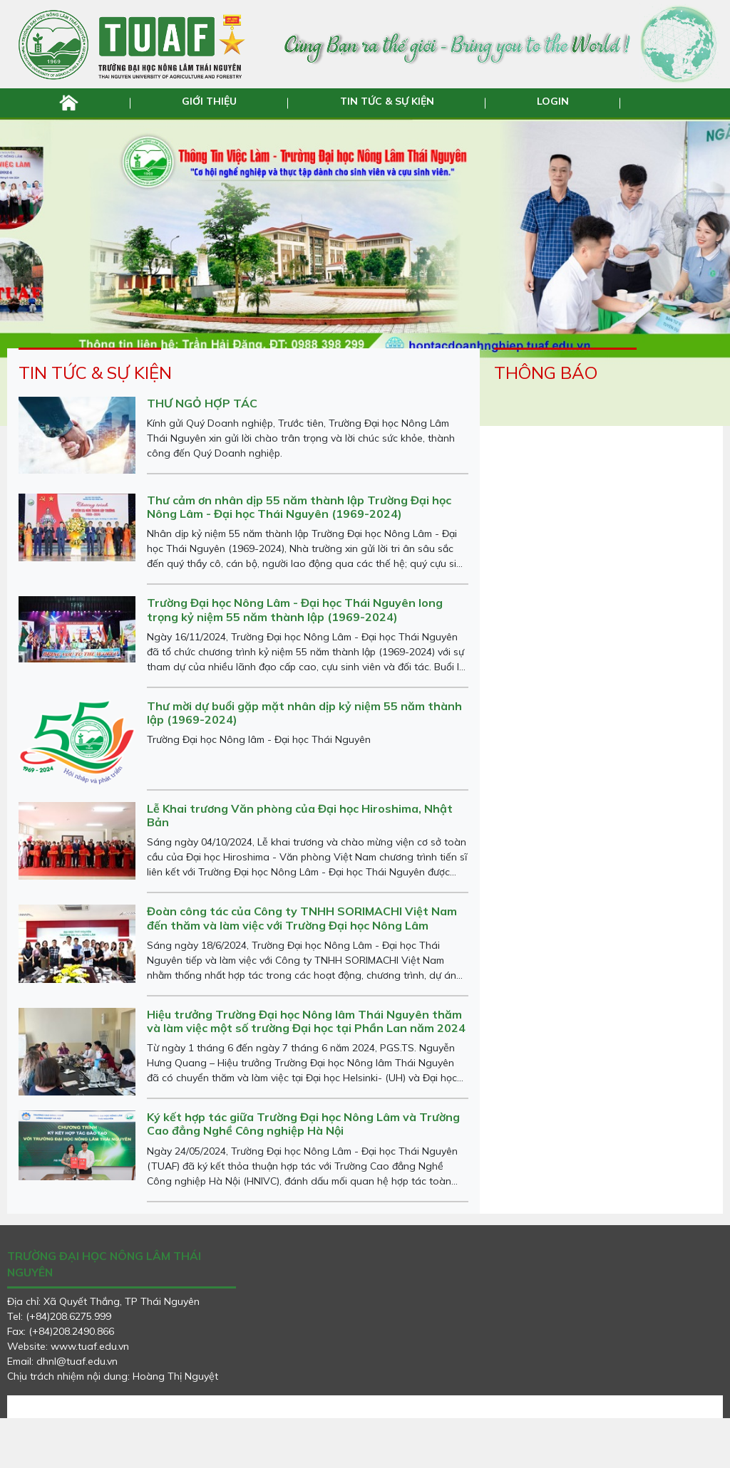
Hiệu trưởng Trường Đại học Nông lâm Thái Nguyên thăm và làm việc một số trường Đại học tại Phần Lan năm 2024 (306, 1070)
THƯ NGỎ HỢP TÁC (202, 452)
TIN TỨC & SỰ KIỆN (386, 101)
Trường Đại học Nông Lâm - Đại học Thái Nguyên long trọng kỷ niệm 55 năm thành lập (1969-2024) (295, 659)
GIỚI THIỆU (211, 101)
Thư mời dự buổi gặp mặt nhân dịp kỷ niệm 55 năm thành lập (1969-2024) (304, 762)
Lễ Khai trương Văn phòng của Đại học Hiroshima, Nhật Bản (300, 864)
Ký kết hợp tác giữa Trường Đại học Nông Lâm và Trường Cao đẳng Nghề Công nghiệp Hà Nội (303, 1173)
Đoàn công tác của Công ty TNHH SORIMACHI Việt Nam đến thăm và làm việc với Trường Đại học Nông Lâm (302, 968)
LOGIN (550, 101)
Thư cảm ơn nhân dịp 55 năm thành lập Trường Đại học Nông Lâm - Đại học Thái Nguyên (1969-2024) (299, 556)
